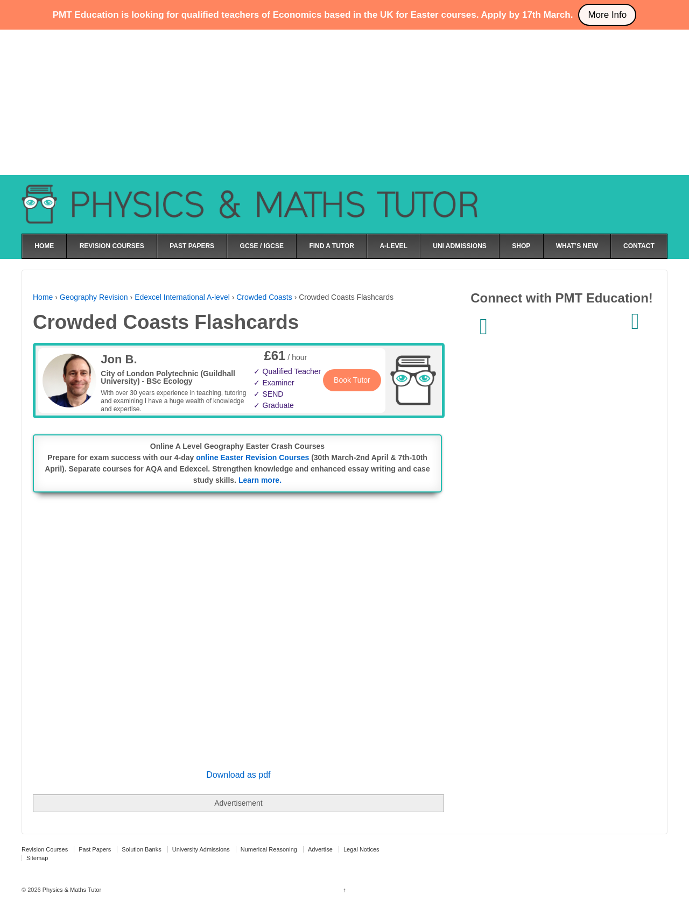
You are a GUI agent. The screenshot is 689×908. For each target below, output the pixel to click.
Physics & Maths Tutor (71, 889)
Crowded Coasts (264, 297)
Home (43, 297)
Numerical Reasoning (269, 849)
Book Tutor (352, 380)
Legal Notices (361, 849)
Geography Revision (94, 297)
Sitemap (37, 858)
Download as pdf (238, 774)
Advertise (320, 849)
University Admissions (201, 849)
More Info (607, 15)
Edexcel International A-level (182, 297)
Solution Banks (141, 849)
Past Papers (95, 849)
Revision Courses (45, 849)
